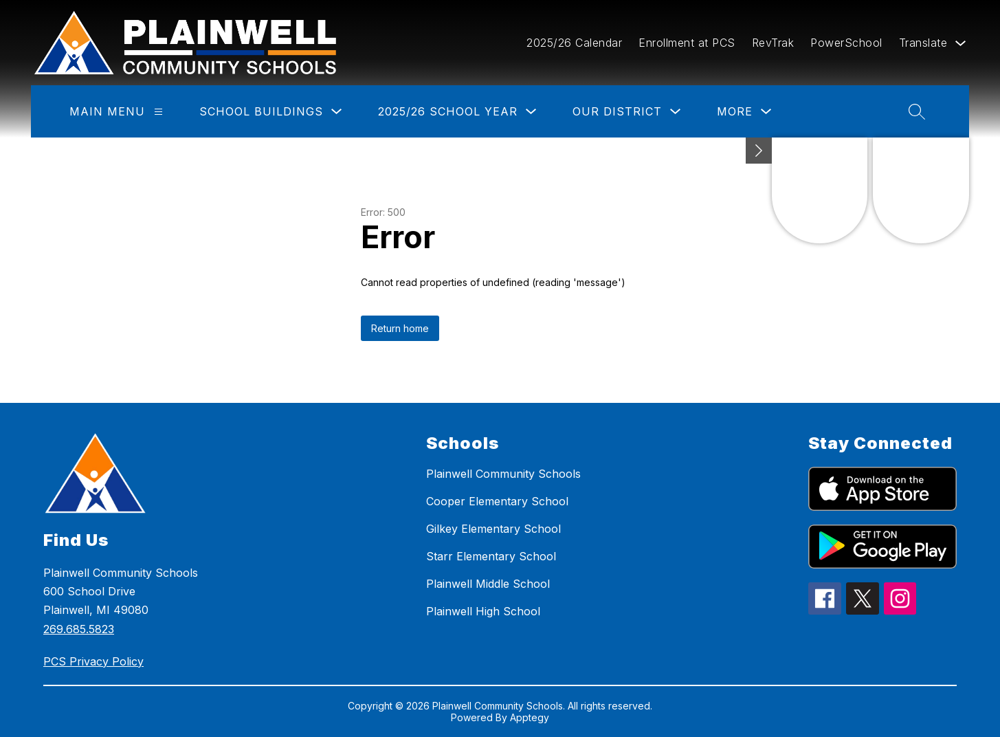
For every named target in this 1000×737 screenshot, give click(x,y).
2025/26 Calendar (574, 43)
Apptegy (529, 717)
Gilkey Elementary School (493, 529)
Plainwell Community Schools (503, 474)
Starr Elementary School (491, 556)
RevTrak (773, 43)
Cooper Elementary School (497, 501)
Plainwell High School (483, 611)
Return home (400, 328)
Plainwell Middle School (488, 584)
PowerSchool (846, 43)
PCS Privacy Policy (93, 661)
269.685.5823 (78, 629)
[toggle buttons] (759, 151)
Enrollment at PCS (686, 43)
